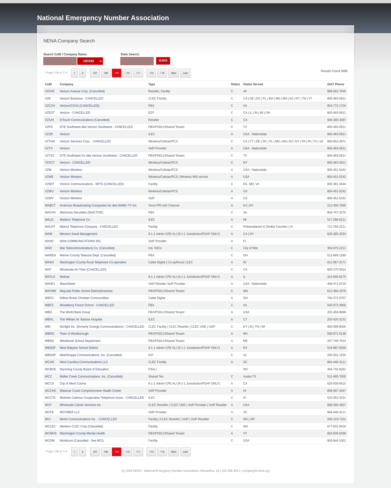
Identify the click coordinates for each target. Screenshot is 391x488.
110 (127, 73)
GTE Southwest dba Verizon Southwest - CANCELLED (96, 127)
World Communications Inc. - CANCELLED (88, 419)
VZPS (49, 127)
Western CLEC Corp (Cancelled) (81, 426)
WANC (49, 241)
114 (162, 73)
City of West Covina (73, 383)
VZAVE (49, 91)
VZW (48, 170)
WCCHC (50, 390)
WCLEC (50, 426)
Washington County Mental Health (82, 433)
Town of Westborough (74, 333)
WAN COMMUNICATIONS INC (80, 241)
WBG (48, 312)
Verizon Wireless (71, 170)
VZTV (49, 148)
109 (116, 73)
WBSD (49, 341)
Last (185, 73)
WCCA (49, 383)
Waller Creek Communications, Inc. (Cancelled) (91, 376)
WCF (48, 405)
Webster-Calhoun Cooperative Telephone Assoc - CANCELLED (102, 397)
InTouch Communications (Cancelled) (84, 120)
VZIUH (49, 120)
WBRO (49, 333)
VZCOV (50, 105)
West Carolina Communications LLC (84, 362)
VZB (48, 98)
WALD (49, 219)
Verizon (65, 134)
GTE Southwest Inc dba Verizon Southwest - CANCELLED (98, 155)
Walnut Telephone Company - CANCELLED (89, 226)
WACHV (50, 212)
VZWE (49, 177)
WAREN (50, 255)
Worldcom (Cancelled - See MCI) (81, 440)
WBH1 (49, 319)
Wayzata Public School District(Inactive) (86, 291)
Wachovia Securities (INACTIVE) (81, 212)
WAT (48, 269)
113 (151, 73)
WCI (48, 419)
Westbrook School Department (80, 341)
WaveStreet (67, 284)
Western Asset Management (78, 234)
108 (106, 73)
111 (138, 73)
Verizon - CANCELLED (75, 112)
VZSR (49, 134)
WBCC (49, 298)
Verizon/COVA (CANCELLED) (79, 105)
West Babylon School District (79, 348)
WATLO (50, 277)
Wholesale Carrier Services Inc (80, 405)
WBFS (49, 305)
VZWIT (49, 184)
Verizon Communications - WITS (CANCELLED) (92, 184)
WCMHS (51, 433)
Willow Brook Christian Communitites (84, 298)
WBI (48, 326)
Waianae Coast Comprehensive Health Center (90, 390)
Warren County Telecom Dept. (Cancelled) (88, 255)
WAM (48, 234)
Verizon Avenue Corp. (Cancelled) (82, 91)
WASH (49, 262)
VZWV (49, 198)
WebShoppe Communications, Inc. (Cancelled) (91, 355)
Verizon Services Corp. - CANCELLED (85, 141)
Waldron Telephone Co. (75, 219)
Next (173, 73)
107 (95, 73)
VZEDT (50, 112)
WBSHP (50, 355)
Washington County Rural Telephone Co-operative (93, 262)
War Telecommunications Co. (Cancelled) (87, 248)
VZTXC (50, 155)
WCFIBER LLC (70, 412)
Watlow (64, 277)
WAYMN (50, 291)
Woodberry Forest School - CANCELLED (87, 305)
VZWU (49, 191)
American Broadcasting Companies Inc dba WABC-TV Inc (98, 205)
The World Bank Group (75, 312)
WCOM (50, 440)
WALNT (50, 226)
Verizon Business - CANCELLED (81, 98)
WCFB (49, 412)
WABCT (50, 205)
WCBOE (50, 369)
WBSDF (50, 348)
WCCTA (50, 397)
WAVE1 (50, 284)
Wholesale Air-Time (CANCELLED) (83, 269)
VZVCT (50, 162)
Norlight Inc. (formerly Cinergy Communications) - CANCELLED (102, 326)
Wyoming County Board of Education (84, 369)
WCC (48, 376)
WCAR (49, 362)
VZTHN (50, 141)
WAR (48, 248)
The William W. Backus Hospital (81, 319)
